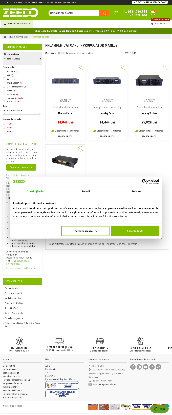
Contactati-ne (9, 366)
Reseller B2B (54, 2)
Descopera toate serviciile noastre (21, 268)
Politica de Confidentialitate (16, 394)
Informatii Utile (14, 281)
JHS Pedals (13, 102)
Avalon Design (14, 83)
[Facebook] (133, 367)
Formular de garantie (15, 318)
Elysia (11, 90)
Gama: (5, 110)
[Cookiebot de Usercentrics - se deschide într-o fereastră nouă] (144, 181)
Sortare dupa (130, 53)
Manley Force (65, 110)
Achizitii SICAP (22, 2)
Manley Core (107, 110)
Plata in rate (50, 369)
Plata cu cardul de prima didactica (61, 379)
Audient (11, 79)
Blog (34, 2)
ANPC (48, 366)
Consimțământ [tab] (35, 191)
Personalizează (86, 231)
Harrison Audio (15, 98)
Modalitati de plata (14, 298)
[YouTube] (145, 367)
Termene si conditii (14, 293)
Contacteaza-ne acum (21, 167)
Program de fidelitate (15, 303)
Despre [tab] (136, 191)
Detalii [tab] (86, 191)
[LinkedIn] (152, 367)
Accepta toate (135, 231)
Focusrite (12, 94)
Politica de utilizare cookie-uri (17, 380)
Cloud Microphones (16, 87)
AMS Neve (12, 71)
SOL (47, 372)
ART (10, 75)
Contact (9, 2)
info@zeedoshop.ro (21, 175)
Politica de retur (12, 288)
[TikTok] (158, 367)
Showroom (69, 2)
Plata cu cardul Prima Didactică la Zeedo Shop (21, 325)
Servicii (43, 2)
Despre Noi (50, 376)
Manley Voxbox (149, 110)
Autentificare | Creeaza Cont (150, 2)
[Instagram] (139, 367)
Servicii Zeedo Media (15, 313)
